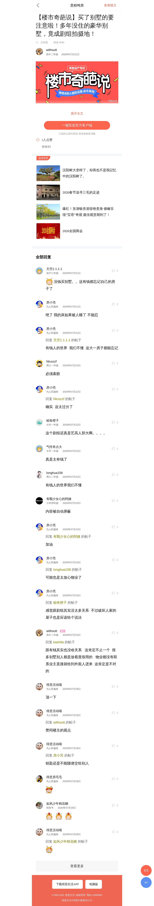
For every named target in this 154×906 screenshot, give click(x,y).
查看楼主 (110, 5)
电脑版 (93, 884)
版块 (146, 882)
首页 (146, 870)
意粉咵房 (77, 5)
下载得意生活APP (67, 884)
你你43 (46, 146)
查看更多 (77, 866)
